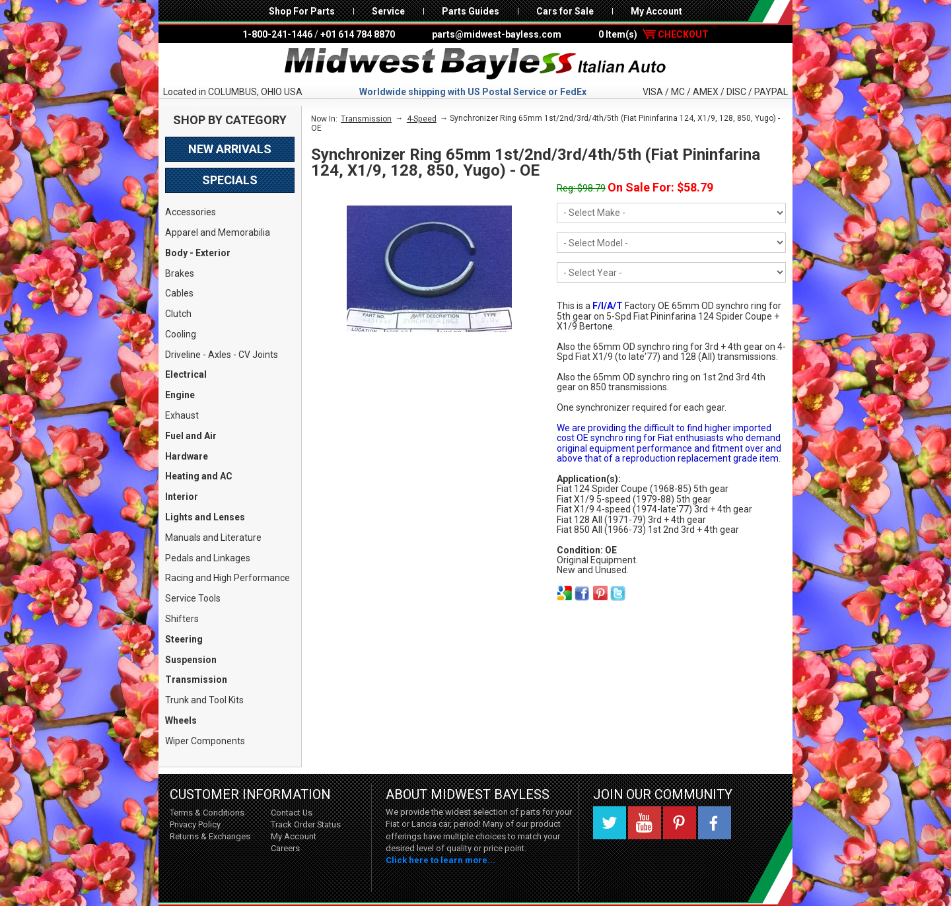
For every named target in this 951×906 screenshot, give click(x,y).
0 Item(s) (653, 34)
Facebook (714, 822)
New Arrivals (229, 149)
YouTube (644, 822)
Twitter (609, 822)
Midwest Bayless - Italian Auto (475, 64)
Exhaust (182, 415)
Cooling (180, 334)
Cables (179, 293)
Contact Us (291, 813)
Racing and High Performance (227, 578)
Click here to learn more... (440, 860)
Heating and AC (198, 476)
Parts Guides (470, 11)
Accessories (190, 212)
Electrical (186, 374)
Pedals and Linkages (207, 558)
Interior (181, 496)
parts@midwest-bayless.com (496, 34)
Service (388, 11)
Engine (180, 395)
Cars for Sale (565, 11)
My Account (656, 11)
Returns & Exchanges (210, 836)
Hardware (186, 456)
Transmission (196, 679)
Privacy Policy (195, 824)
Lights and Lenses (205, 517)
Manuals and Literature (213, 537)
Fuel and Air (191, 436)
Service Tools (193, 598)
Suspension (191, 659)
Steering (184, 639)
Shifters (182, 618)
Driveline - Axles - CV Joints (221, 354)
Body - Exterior (197, 253)
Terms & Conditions (207, 813)
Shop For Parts (302, 11)
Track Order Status (306, 824)
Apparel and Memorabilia (217, 232)
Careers (285, 848)
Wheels (181, 720)
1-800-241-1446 (277, 34)
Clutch (178, 313)
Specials (230, 180)
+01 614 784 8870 (357, 34)
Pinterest (679, 822)
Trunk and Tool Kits (204, 700)
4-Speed (422, 118)
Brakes (179, 273)
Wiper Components (205, 741)
